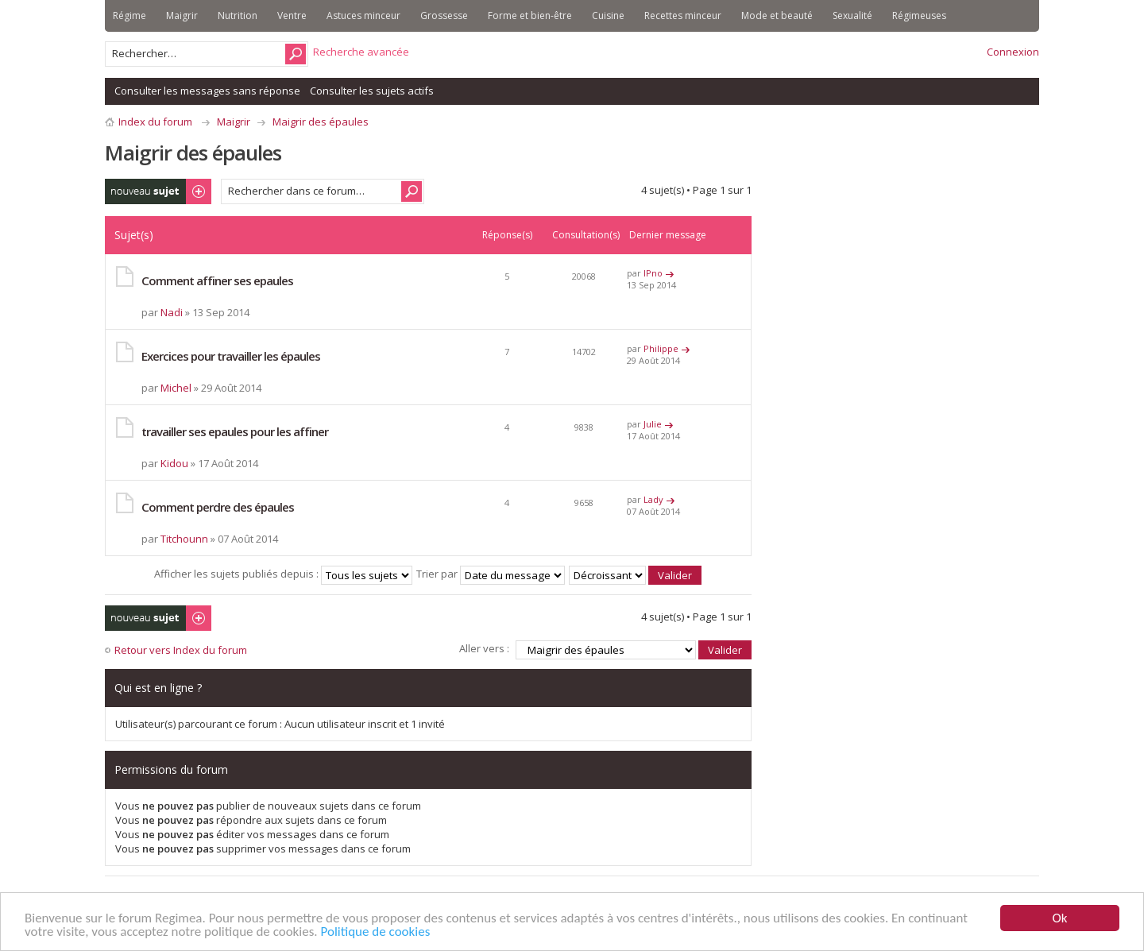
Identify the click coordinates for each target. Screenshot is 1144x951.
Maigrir (182, 15)
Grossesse (444, 15)
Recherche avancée (361, 51)
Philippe (661, 348)
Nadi (171, 312)
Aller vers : (484, 648)
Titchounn (184, 539)
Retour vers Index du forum (180, 650)
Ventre (292, 15)
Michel (175, 388)
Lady (653, 499)
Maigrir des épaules (320, 121)
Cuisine (608, 15)
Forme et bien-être (530, 15)
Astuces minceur (363, 15)
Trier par (490, 573)
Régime (129, 15)
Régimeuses (919, 15)
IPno (653, 273)
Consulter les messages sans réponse (207, 90)
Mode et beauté (777, 15)
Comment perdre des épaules (217, 507)
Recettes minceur (682, 15)
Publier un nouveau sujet (158, 191)
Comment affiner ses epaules (217, 280)
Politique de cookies (376, 932)
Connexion (1013, 51)
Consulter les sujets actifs (372, 90)
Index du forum (155, 121)
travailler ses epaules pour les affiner (234, 431)
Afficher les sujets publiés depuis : (283, 573)
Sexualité (852, 15)
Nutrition (237, 15)
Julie (653, 424)
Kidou (174, 463)
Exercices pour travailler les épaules (230, 356)
